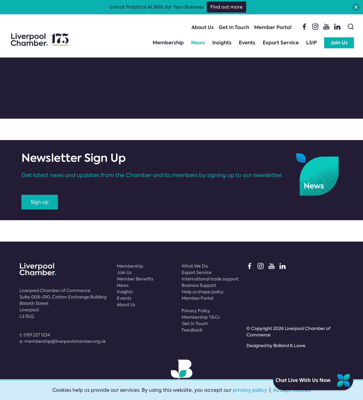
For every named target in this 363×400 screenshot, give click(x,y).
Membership (168, 42)
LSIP (311, 42)
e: (63, 341)
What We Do (195, 266)
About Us (202, 27)
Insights (222, 42)
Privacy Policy (196, 310)
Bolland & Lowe (289, 345)
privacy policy (250, 390)
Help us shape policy (203, 291)
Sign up (40, 202)
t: (35, 335)
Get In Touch (234, 27)
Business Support (199, 285)
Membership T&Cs (201, 317)
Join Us (339, 42)
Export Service (281, 42)
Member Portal (272, 27)
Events (247, 42)
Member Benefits (135, 279)
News (198, 42)
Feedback (192, 330)
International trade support (210, 279)
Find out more (226, 7)
